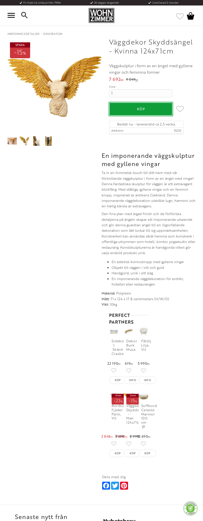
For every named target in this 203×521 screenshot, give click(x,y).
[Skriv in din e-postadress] (126, 384)
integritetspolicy (116, 404)
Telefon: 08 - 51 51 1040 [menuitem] (117, 453)
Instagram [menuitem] (160, 444)
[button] (12, 15)
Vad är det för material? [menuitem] (23, 462)
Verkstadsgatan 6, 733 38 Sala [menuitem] (121, 465)
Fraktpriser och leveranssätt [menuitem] (26, 456)
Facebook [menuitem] (160, 450)
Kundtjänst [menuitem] (14, 444)
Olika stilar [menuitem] (62, 450)
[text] (116, 79)
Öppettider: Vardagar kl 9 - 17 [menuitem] (120, 445)
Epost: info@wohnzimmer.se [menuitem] (121, 459)
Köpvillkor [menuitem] (14, 450)
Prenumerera (174, 384)
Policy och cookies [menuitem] (20, 474)
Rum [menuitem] (58, 456)
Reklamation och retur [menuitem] (22, 468)
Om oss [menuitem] (60, 444)
